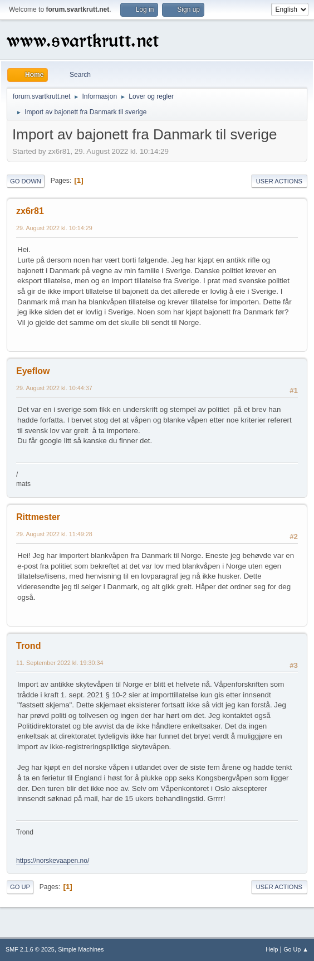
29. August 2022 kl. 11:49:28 (54, 534)
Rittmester (38, 517)
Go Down (25, 181)
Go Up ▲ (295, 949)
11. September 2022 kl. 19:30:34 (59, 662)
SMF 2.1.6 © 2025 (30, 949)
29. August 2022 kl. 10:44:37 (54, 388)
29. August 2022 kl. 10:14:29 (54, 228)
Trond (28, 646)
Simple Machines (81, 949)
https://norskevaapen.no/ (52, 861)
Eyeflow (33, 371)
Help (272, 949)
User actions (279, 181)
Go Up (20, 887)
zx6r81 (30, 211)
